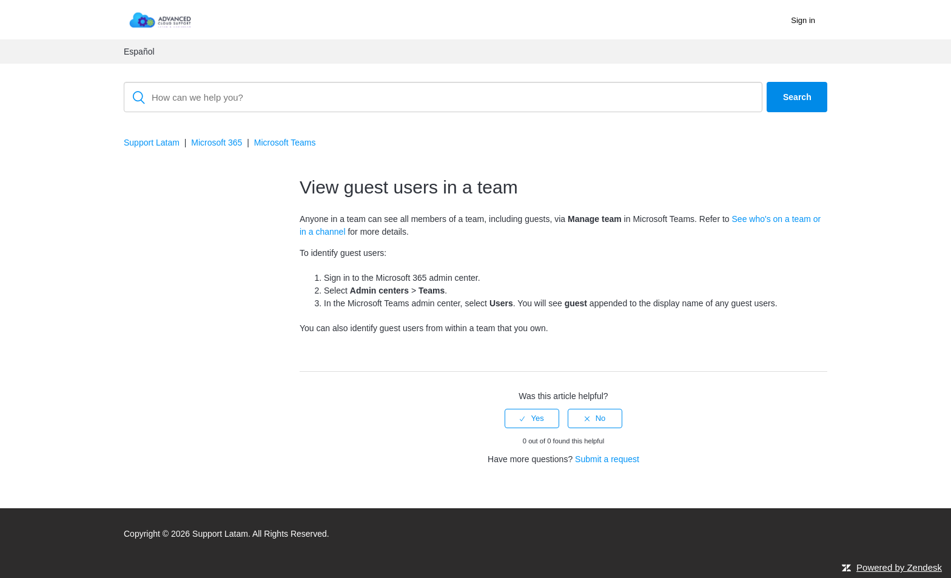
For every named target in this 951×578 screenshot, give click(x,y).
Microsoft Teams (285, 142)
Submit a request (607, 459)
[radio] (532, 418)
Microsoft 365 (216, 142)
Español (139, 51)
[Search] (443, 97)
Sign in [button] (803, 20)
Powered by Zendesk (899, 567)
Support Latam (152, 142)
